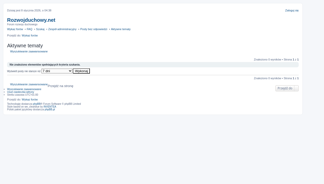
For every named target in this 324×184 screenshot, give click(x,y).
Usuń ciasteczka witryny (20, 92)
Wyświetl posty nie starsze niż (39, 71)
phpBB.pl (50, 109)
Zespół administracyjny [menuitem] (62, 29)
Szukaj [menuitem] (40, 29)
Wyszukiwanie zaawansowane (29, 51)
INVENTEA (50, 106)
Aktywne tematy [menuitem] (121, 29)
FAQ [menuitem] (29, 29)
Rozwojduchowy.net (31, 20)
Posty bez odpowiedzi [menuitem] (93, 29)
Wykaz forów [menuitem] (15, 29)
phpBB (36, 104)
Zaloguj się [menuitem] (292, 10)
